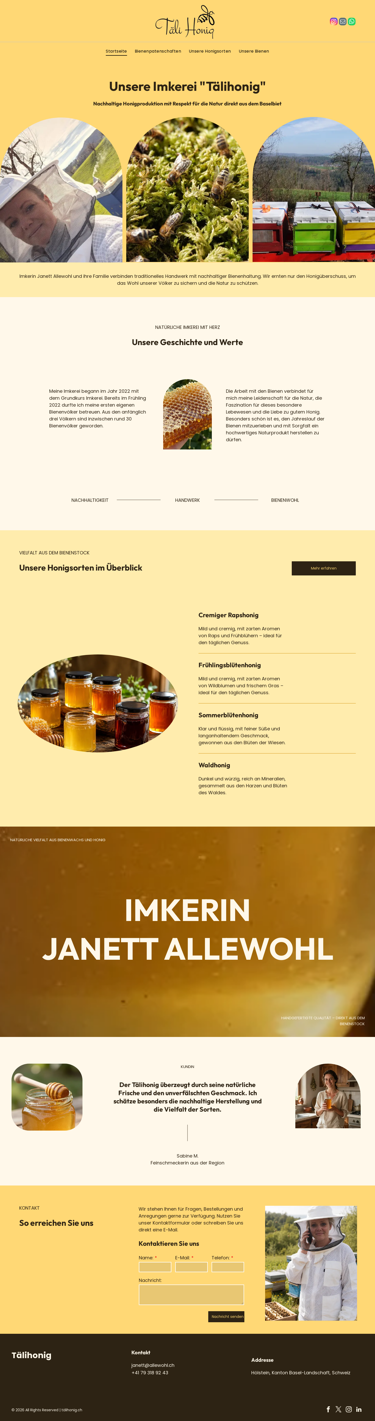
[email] (343, 22)
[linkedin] (359, 1410)
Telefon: (221, 1258)
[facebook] (328, 1410)
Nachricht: (150, 1280)
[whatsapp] (352, 22)
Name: (146, 1258)
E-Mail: (182, 1258)
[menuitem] (116, 51)
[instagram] (334, 22)
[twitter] (338, 1410)
